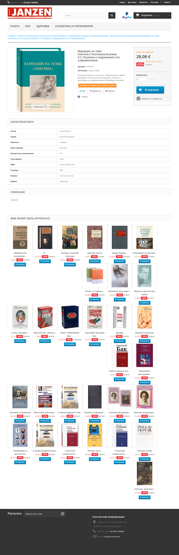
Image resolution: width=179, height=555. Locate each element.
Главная (12, 36)
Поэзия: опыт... (95, 451)
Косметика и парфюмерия (74, 26)
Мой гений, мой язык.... (45, 412)
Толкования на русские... (145, 253)
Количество (141, 75)
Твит (82, 91)
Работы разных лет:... (119, 371)
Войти (167, 2)
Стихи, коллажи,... (20, 332)
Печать (85, 97)
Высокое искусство (144, 332)
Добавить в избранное (151, 99)
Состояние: (83, 71)
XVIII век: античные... (144, 489)
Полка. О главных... (94, 291)
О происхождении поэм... (70, 412)
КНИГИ (14, 26)
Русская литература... (119, 412)
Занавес (120, 332)
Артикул (81, 67)
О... (45, 253)
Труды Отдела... (119, 253)
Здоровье (43, 26)
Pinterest (110, 91)
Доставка (132, 2)
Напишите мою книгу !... (119, 291)
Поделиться (95, 91)
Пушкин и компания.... (95, 412)
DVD (27, 26)
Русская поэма (144, 451)
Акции (122, 2)
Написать (143, 2)
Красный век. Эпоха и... (45, 332)
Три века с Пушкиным (20, 412)
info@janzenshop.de (112, 537)
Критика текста (95, 253)
